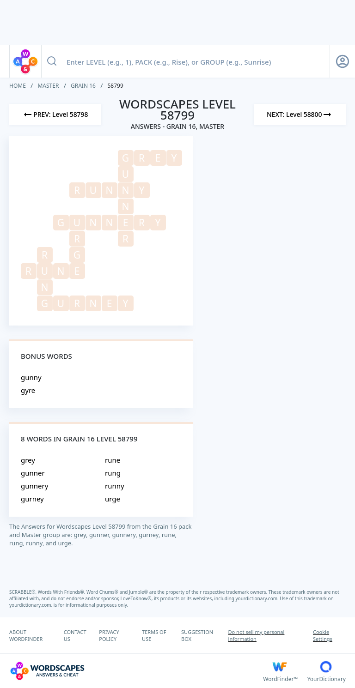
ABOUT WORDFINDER (26, 635)
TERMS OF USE (154, 635)
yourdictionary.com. (258, 598)
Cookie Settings (322, 635)
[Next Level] (300, 114)
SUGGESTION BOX (197, 635)
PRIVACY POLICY (109, 635)
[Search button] (52, 61)
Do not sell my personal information (256, 635)
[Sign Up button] (342, 61)
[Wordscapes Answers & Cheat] (136, 671)
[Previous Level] (55, 114)
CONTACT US (75, 635)
